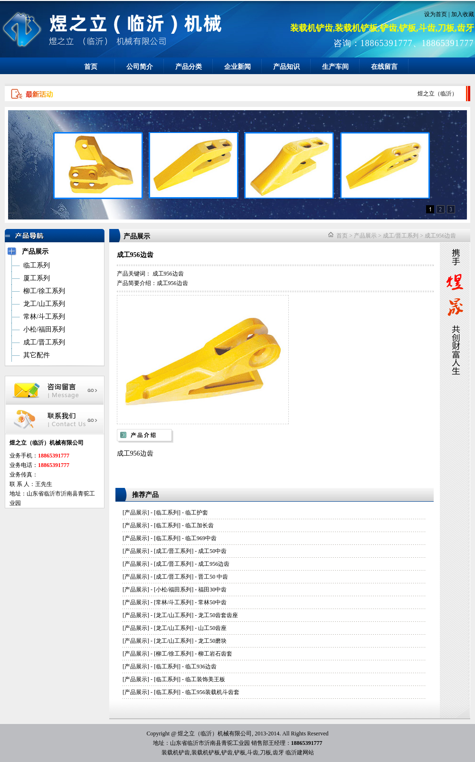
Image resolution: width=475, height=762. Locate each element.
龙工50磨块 (212, 641)
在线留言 (384, 66)
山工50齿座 (212, 628)
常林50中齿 (212, 602)
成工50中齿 (212, 551)
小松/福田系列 (173, 589)
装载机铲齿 (176, 752)
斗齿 (252, 752)
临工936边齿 (201, 666)
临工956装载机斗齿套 (212, 692)
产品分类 (188, 66)
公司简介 (139, 66)
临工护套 (196, 512)
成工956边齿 (440, 235)
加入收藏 (462, 14)
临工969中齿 (201, 538)
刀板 (265, 752)
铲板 (240, 752)
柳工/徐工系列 (173, 653)
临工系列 (167, 512)
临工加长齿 (199, 525)
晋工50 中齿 (213, 576)
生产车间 (335, 66)
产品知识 (286, 66)
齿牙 (278, 752)
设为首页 (435, 14)
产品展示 (365, 235)
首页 (90, 66)
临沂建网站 (299, 752)
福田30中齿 (212, 589)
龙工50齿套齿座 (218, 615)
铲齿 (227, 752)
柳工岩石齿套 (215, 653)
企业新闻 (237, 66)
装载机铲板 (205, 752)
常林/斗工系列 (173, 602)
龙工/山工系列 (173, 615)
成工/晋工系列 (400, 235)
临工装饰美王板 (205, 679)
